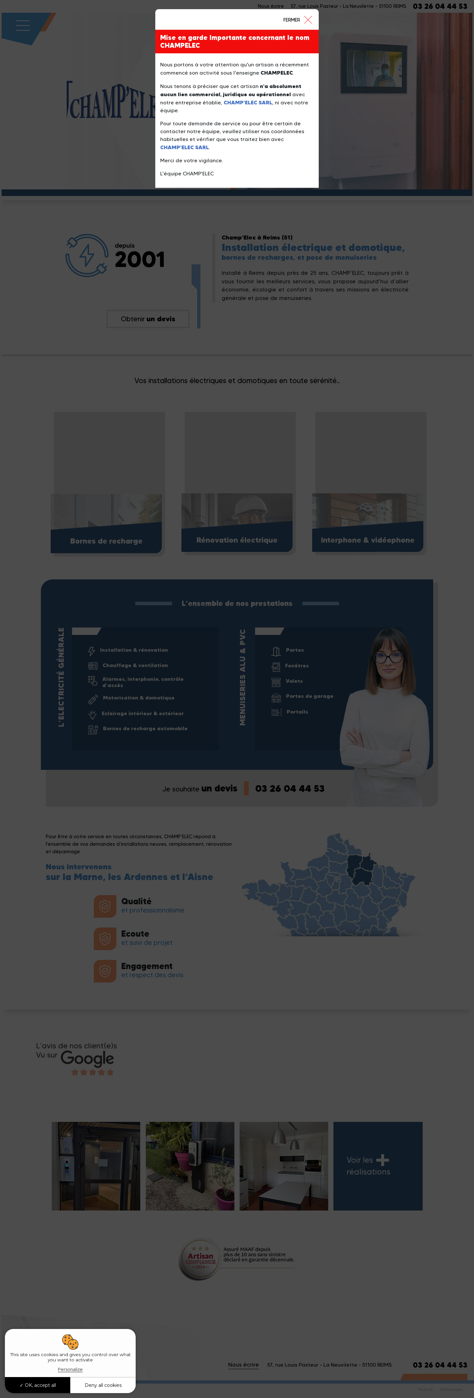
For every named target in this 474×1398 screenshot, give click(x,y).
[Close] (297, 19)
